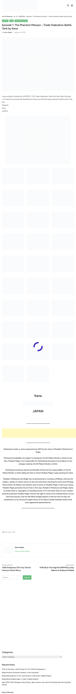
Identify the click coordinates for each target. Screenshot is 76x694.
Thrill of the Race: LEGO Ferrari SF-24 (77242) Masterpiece (23, 669)
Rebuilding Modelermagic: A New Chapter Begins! (20, 679)
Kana (11, 21)
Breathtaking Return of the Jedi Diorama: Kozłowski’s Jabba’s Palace (26, 676)
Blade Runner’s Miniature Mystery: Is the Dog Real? (20, 672)
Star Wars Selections (21, 21)
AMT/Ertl (5, 21)
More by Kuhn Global (22, 551)
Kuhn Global (8, 32)
